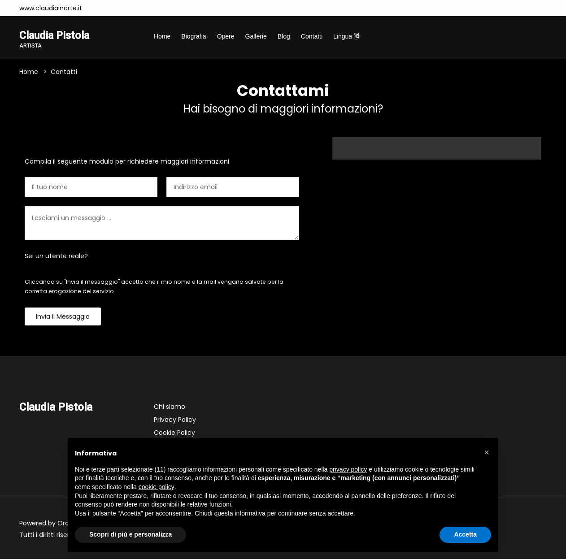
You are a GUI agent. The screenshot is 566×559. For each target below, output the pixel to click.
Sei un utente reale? (56, 256)
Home (162, 36)
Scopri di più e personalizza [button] (130, 534)
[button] (486, 452)
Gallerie (256, 36)
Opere (226, 36)
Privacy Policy (175, 420)
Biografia (193, 36)
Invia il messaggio (63, 316)
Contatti (311, 36)
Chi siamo (169, 407)
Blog (284, 36)
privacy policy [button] (348, 469)
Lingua (346, 36)
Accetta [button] (465, 534)
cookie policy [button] (156, 486)
